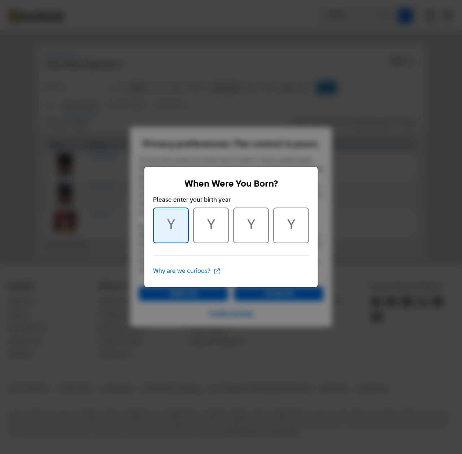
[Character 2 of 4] (211, 225)
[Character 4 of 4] (291, 225)
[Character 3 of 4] (251, 225)
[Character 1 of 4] (171, 225)
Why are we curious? (187, 271)
